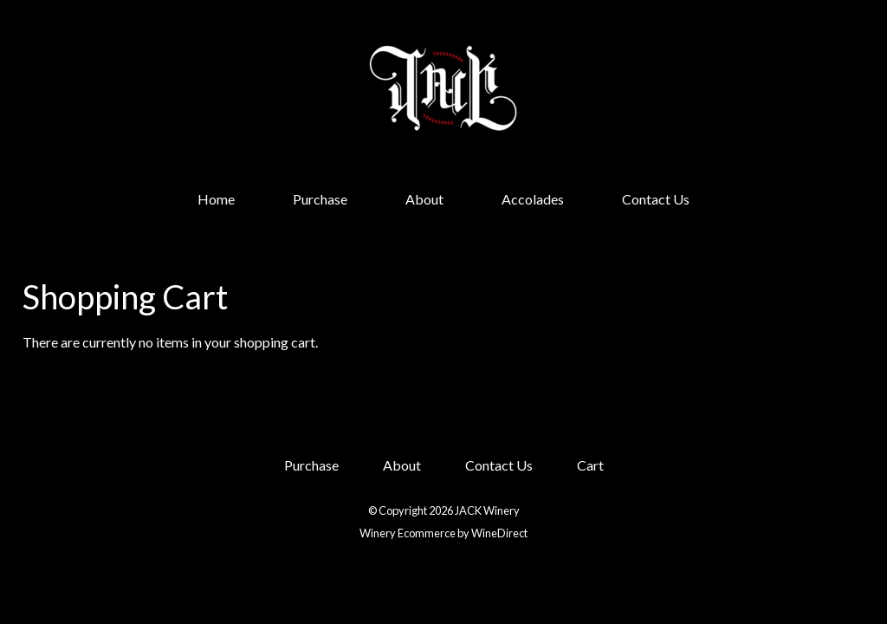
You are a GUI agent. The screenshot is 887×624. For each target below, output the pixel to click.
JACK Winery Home (443, 88)
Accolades (533, 199)
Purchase (320, 199)
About (424, 199)
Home (216, 199)
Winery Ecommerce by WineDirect (443, 533)
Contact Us (656, 199)
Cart (590, 465)
